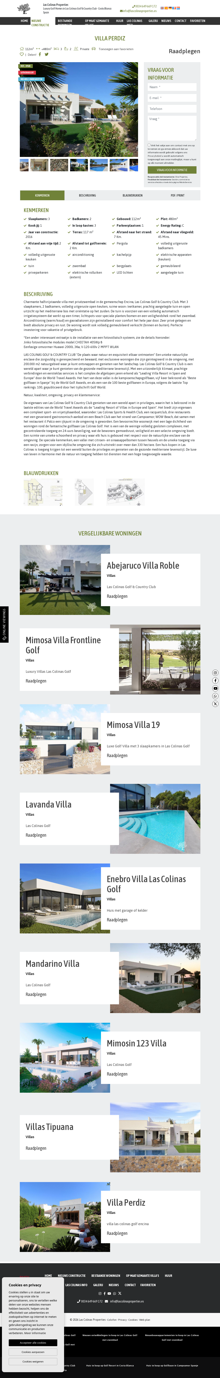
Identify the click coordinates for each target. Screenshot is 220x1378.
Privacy (122, 1319)
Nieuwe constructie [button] (40, 23)
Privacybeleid (155, 156)
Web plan (144, 1319)
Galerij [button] (153, 21)
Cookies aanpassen (33, 1352)
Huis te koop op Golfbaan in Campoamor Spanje (172, 1365)
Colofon (112, 1319)
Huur (119, 21)
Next (133, 109)
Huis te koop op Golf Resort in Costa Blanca (110, 1365)
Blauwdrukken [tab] (133, 195)
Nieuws (166, 21)
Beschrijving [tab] (87, 195)
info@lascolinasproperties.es (140, 11)
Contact (181, 21)
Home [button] (24, 21)
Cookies (133, 1319)
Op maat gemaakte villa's (97, 23)
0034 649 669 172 (144, 6)
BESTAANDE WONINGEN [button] (65, 23)
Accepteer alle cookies (33, 1342)
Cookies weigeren (33, 1361)
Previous (25, 109)
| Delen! (31, 54)
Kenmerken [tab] (42, 195)
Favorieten (197, 21)
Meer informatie (35, 1333)
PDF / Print (178, 195)
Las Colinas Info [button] (134, 23)
